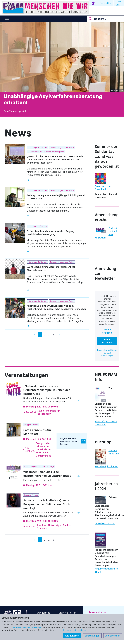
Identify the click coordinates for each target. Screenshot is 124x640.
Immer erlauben (107, 341)
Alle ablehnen (112, 635)
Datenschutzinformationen (75, 630)
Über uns (118, 3)
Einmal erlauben (107, 331)
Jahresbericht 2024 (105, 523)
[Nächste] (59, 334)
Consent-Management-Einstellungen (26, 627)
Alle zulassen (72, 635)
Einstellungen (92, 635)
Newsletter (105, 3)
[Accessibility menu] (93, 3)
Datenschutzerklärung (107, 350)
